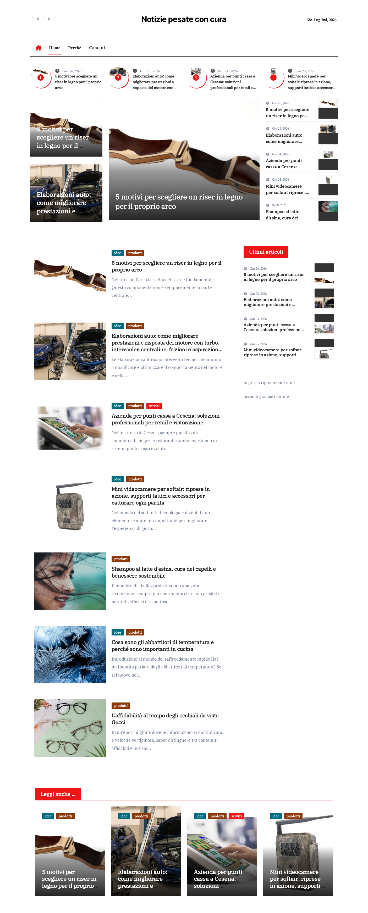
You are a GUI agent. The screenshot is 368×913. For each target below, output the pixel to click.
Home (55, 48)
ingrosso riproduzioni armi (269, 382)
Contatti (97, 48)
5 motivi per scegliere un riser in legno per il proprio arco (78, 82)
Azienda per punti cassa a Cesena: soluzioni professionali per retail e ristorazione (165, 419)
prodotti (135, 252)
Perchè (74, 48)
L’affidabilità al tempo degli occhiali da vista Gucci (165, 719)
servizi (154, 405)
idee (117, 252)
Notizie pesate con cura (184, 19)
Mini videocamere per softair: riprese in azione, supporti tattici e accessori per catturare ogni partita (161, 495)
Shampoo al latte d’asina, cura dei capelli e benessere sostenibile (164, 572)
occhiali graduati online (266, 396)
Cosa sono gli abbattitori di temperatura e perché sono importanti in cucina (163, 645)
